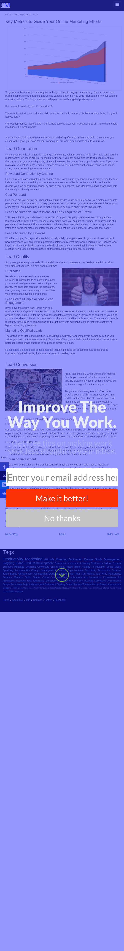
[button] (62, 123)
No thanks (62, 227)
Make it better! (62, 207)
